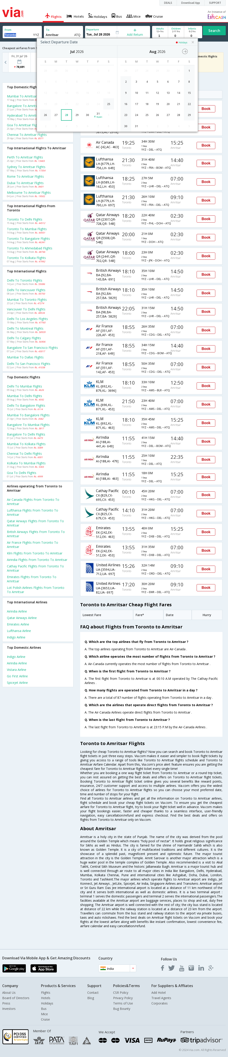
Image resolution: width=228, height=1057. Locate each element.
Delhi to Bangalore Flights (26, 405)
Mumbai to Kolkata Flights (26, 444)
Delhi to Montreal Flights (25, 328)
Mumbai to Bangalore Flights (28, 415)
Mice (44, 1014)
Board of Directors (15, 998)
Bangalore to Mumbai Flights (28, 425)
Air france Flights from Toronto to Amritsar (32, 544)
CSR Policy (120, 992)
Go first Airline (17, 676)
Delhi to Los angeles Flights (27, 319)
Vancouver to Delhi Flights (26, 309)
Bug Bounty (121, 1008)
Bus (44, 1008)
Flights (45, 992)
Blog (90, 998)
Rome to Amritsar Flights (25, 176)
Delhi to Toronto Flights (24, 280)
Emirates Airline (18, 624)
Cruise (45, 1019)
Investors (9, 1008)
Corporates (159, 1003)
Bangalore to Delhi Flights (26, 434)
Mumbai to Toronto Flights (27, 299)
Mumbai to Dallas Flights (25, 357)
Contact (93, 992)
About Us (9, 992)
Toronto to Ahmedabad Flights (29, 248)
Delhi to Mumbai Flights (24, 386)
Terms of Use (123, 1003)
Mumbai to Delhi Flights (24, 396)
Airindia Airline (17, 611)
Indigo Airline (16, 637)
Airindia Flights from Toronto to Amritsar (37, 560)
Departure (92, 29)
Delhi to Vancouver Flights (26, 290)
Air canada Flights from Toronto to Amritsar (33, 501)
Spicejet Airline (17, 682)
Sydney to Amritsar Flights (26, 167)
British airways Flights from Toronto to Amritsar (36, 534)
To (47, 30)
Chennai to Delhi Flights (24, 453)
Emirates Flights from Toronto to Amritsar (31, 579)
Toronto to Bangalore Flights (28, 238)
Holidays (47, 1003)
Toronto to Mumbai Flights (27, 229)
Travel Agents (161, 998)
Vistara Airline (16, 669)
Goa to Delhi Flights (21, 473)
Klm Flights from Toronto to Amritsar (34, 553)
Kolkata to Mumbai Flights (26, 463)
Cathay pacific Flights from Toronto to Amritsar (35, 568)
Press (6, 1003)
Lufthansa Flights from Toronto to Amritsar (32, 512)
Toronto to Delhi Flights (24, 219)
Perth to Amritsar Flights (25, 157)
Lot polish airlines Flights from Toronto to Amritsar (35, 589)
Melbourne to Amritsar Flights (29, 192)
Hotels (45, 998)
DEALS (168, 3)
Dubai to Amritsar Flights (25, 183)
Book (206, 109)
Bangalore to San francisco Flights (32, 347)
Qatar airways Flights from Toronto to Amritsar (35, 523)
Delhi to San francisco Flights (28, 364)
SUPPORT (215, 3)
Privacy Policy (123, 998)
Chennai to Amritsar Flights (27, 135)
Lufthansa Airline (19, 631)
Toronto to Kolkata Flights (26, 258)
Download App (190, 3)
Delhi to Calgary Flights (24, 338)
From (8, 30)
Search (214, 30)
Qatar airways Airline (22, 618)
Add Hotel (158, 992)
